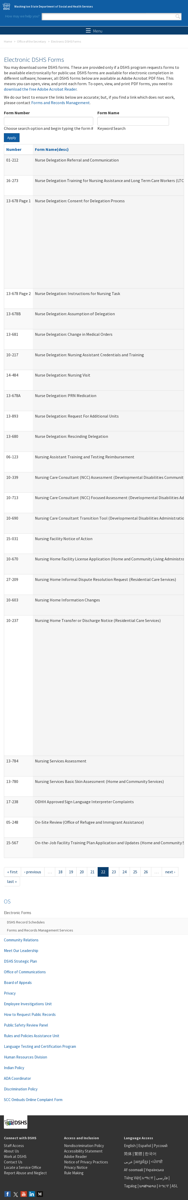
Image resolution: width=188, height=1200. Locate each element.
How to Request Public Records (30, 1014)
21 (92, 871)
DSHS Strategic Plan (20, 961)
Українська (155, 1169)
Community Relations (21, 939)
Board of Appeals (18, 982)
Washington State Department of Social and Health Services (53, 6)
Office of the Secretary (31, 41)
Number (13, 149)
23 (114, 871)
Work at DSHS (15, 1156)
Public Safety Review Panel (26, 1025)
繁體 (138, 1153)
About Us (11, 1151)
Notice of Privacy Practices (86, 1161)
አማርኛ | (148, 1177)
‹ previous (32, 871)
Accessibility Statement (83, 1151)
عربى (128, 1161)
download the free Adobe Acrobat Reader (40, 89)
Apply (11, 137)
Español (144, 1145)
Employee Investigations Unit (28, 1003)
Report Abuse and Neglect (25, 1172)
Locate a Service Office (22, 1167)
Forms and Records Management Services (40, 930)
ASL (175, 1185)
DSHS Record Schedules (26, 922)
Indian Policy (14, 1067)
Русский (160, 1145)
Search (177, 16)
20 (82, 871)
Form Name (108, 112)
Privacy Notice (75, 1167)
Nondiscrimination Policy (84, 1145)
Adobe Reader (75, 1156)
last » (12, 881)
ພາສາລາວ (147, 1185)
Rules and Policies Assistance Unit (31, 1035)
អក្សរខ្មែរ (141, 1161)
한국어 (150, 1153)
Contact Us (13, 1161)
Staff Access (14, 1145)
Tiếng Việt (132, 1177)
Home (8, 41)
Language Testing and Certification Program (40, 1046)
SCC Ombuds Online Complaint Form (33, 1099)
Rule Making (74, 1172)
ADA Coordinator (17, 1078)
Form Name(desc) (52, 149)
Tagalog (130, 1185)
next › (170, 871)
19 (71, 871)
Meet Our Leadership (21, 950)
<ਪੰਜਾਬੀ (157, 1161)
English (130, 1145)
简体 (128, 1153)
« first (12, 871)
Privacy (10, 993)
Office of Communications (25, 971)
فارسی (161, 1177)
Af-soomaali (133, 1169)
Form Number (17, 112)
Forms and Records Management (60, 102)
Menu (94, 30)
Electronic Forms (17, 912)
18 (60, 871)
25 (135, 871)
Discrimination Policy (20, 1089)
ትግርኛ (164, 1185)
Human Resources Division (25, 1057)
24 (124, 871)
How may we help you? (22, 16)
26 (146, 871)
